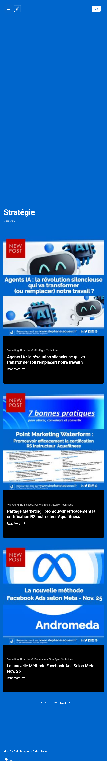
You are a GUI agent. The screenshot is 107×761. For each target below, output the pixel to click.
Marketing (13, 350)
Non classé (26, 350)
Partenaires (41, 504)
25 (55, 703)
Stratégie (39, 350)
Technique (52, 350)
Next (65, 703)
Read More (16, 369)
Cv (96, 8)
